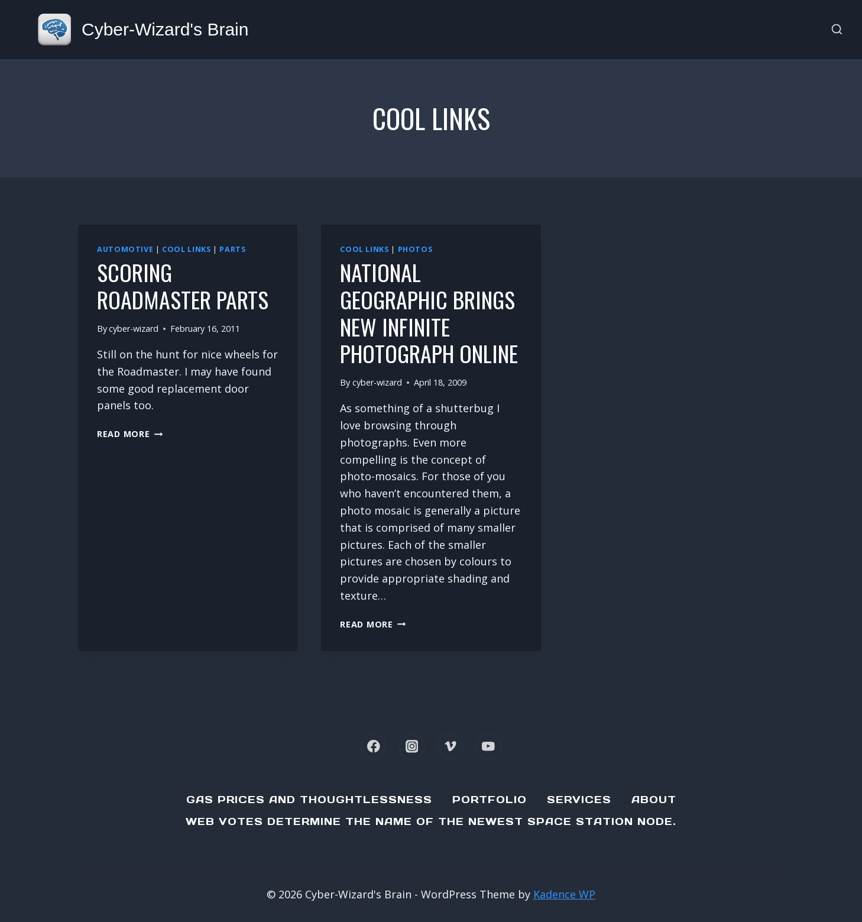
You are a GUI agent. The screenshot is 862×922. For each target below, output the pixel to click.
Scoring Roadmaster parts (182, 285)
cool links (186, 249)
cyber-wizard (133, 328)
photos (415, 249)
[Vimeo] (450, 746)
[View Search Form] (837, 30)
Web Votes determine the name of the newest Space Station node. (431, 821)
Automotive (125, 249)
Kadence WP (564, 894)
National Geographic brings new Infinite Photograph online (429, 312)
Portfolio (489, 799)
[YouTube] (488, 746)
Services (579, 799)
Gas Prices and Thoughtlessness (309, 799)
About (653, 799)
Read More (130, 433)
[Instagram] (411, 746)
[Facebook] (373, 746)
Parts (232, 249)
